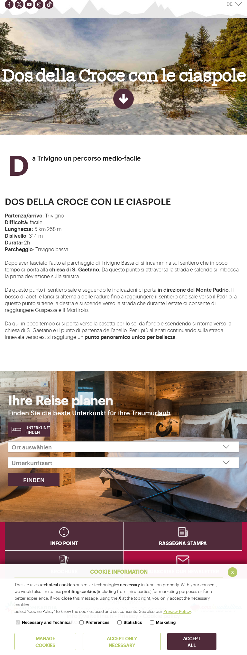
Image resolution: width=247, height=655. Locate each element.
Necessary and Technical (46, 622)
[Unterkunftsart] (123, 462)
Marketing (166, 622)
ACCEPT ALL (191, 641)
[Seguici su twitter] (19, 4)
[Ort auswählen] (123, 446)
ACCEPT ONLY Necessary (122, 641)
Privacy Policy (177, 611)
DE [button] (229, 4)
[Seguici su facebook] (9, 4)
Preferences (97, 622)
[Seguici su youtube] (29, 4)
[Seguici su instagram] (39, 4)
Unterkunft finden (37, 430)
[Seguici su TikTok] (49, 4)
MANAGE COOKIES (45, 641)
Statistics (133, 622)
